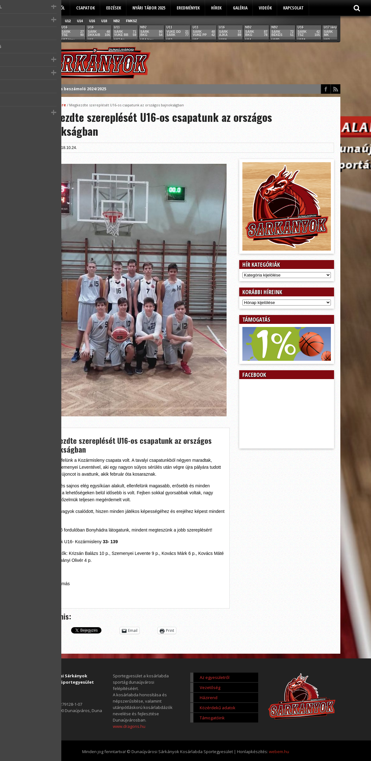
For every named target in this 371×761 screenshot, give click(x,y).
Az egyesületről (49, 8)
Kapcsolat (293, 8)
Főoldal (44, 105)
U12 (67, 21)
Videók (265, 8)
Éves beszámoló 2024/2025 (80, 89)
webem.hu (279, 751)
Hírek (216, 8)
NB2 (116, 21)
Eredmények (188, 8)
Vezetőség (210, 687)
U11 (55, 21)
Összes (40, 21)
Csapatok (85, 8)
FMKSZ (131, 21)
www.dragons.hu (129, 726)
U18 (104, 21)
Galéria (240, 8)
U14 (80, 21)
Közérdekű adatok (217, 707)
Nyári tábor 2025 (148, 8)
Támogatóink (212, 718)
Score (60, 105)
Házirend (208, 697)
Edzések (113, 8)
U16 (92, 21)
